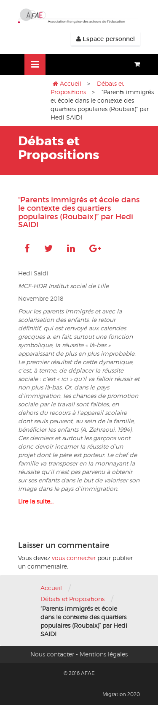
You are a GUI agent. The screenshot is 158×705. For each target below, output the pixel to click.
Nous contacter (52, 654)
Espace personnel (105, 39)
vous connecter (74, 557)
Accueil (70, 83)
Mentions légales (104, 654)
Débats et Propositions (72, 598)
